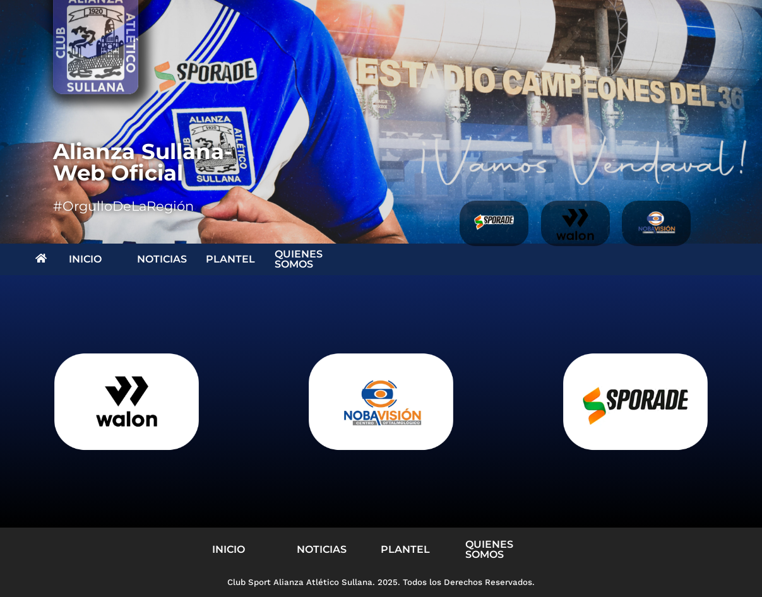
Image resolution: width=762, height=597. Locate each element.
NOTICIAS (162, 259)
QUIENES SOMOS (299, 259)
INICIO (85, 259)
